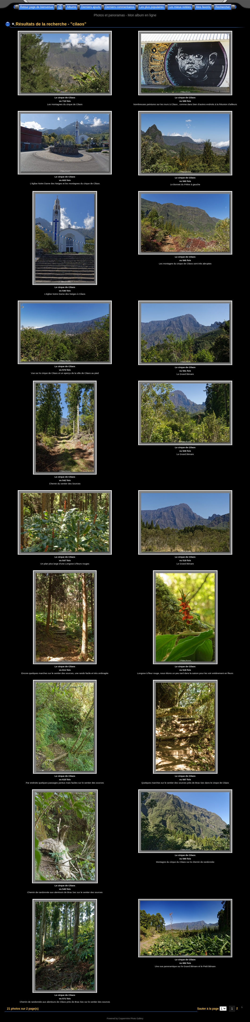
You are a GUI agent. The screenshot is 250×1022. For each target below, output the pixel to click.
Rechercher (222, 7)
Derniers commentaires (119, 7)
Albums (71, 7)
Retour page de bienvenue (36, 7)
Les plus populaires (151, 7)
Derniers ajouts (90, 7)
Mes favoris (203, 7)
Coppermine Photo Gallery (130, 1018)
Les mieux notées (180, 7)
